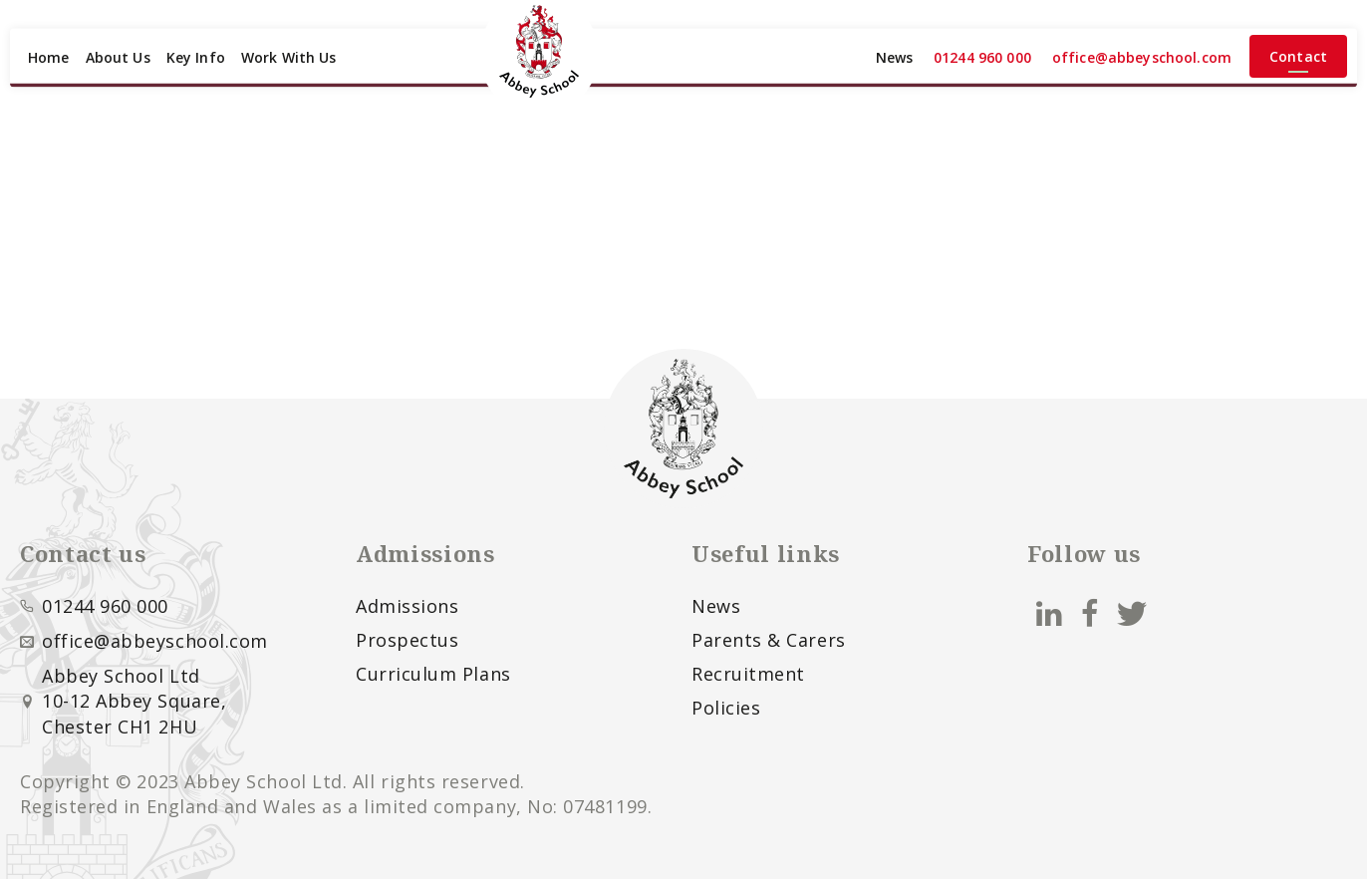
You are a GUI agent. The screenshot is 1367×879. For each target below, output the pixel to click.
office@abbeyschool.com (1141, 57)
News (895, 57)
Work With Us (289, 57)
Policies (725, 708)
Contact (1298, 56)
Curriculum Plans (433, 674)
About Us (118, 57)
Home (49, 57)
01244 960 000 (982, 57)
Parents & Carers (768, 640)
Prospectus (407, 640)
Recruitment (748, 674)
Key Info (195, 57)
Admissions (407, 606)
